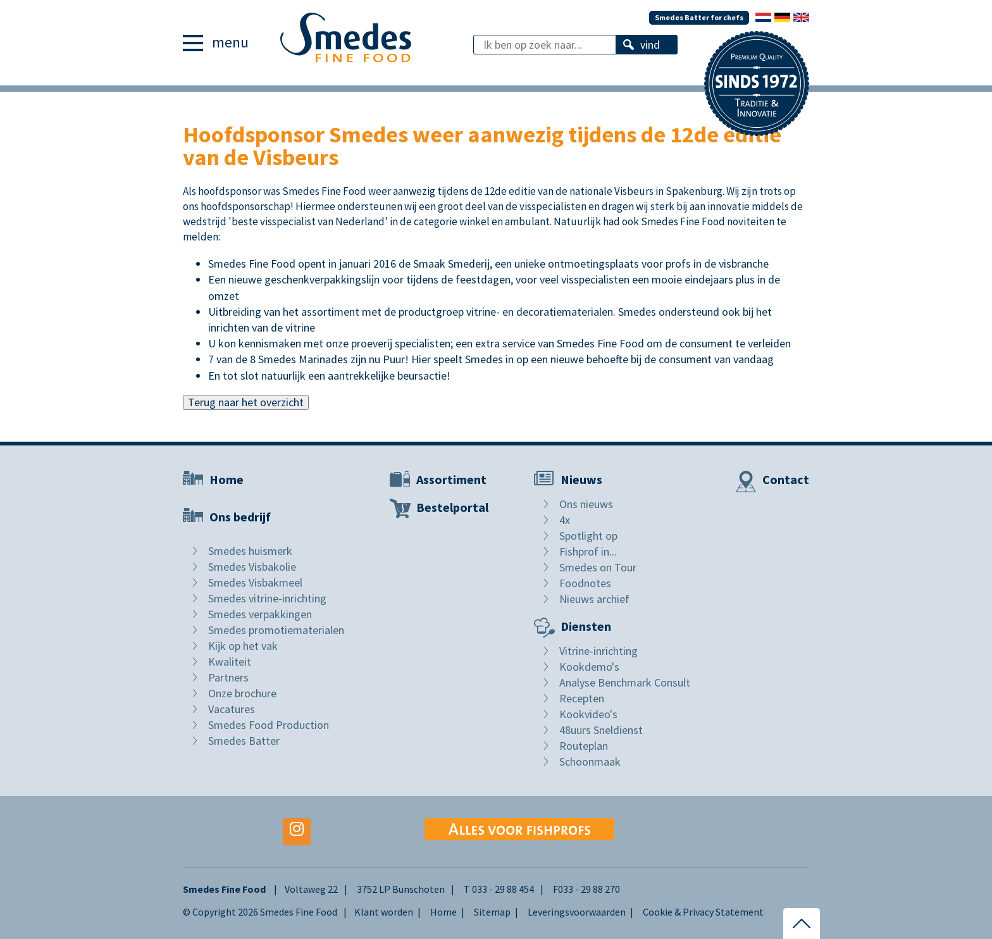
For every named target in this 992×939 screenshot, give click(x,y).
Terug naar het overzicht (246, 402)
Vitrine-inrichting (598, 651)
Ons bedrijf (240, 517)
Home (226, 479)
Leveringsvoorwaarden (577, 912)
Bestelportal (452, 507)
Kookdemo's (589, 666)
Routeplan (583, 745)
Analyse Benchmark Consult (624, 682)
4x (564, 520)
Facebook (197, 831)
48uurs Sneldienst (601, 730)
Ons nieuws (586, 504)
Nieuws (581, 479)
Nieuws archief (594, 599)
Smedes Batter (244, 740)
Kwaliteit (229, 661)
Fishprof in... (588, 551)
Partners (228, 677)
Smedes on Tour (597, 567)
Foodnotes (585, 583)
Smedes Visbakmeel (255, 582)
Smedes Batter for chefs (699, 17)
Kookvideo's (588, 714)
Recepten (581, 698)
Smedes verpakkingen (260, 614)
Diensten (586, 626)
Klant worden (383, 912)
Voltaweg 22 (311, 889)
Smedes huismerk (250, 551)
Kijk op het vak (243, 645)
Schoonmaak (590, 761)
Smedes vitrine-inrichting (267, 598)
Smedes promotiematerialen (276, 630)
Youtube (247, 831)
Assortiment (451, 479)
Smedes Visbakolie (252, 566)
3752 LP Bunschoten (401, 889)
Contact (785, 479)
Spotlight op (588, 535)
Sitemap (492, 912)
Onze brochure (242, 693)
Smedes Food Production (268, 725)
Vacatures (231, 709)
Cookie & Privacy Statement (703, 912)
